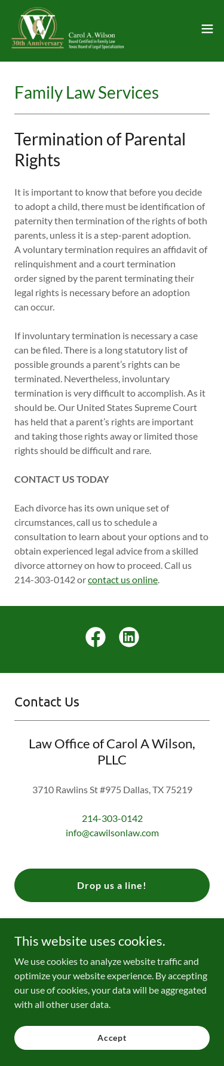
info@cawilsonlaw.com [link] (112, 832)
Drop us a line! (112, 885)
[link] (67, 29)
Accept (112, 1038)
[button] (207, 29)
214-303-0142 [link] (112, 818)
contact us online (123, 579)
